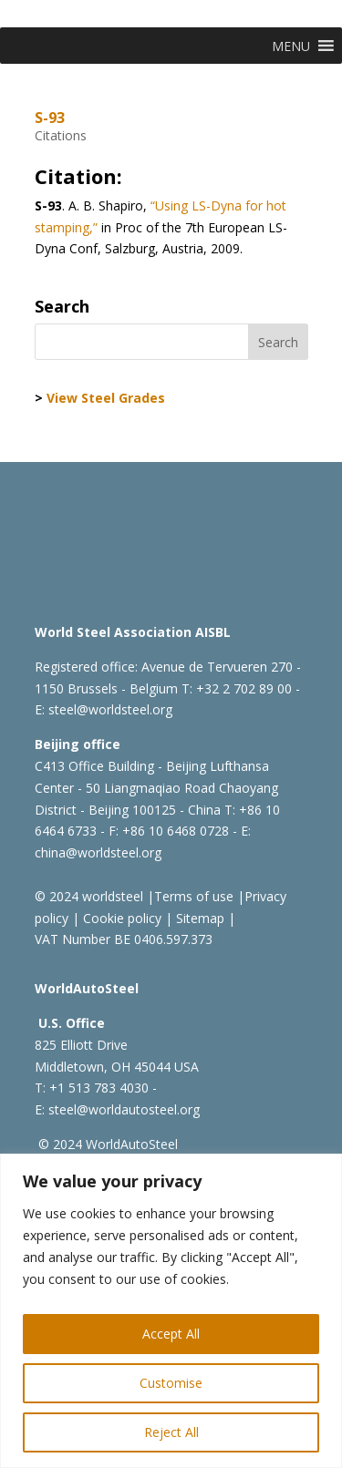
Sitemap (198, 918)
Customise (171, 1382)
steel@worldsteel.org (110, 709)
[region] (171, 1311)
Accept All (171, 1333)
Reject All (171, 1432)
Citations (61, 135)
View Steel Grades (106, 397)
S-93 (50, 118)
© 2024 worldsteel (89, 896)
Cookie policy (120, 918)
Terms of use (193, 896)
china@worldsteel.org (98, 852)
